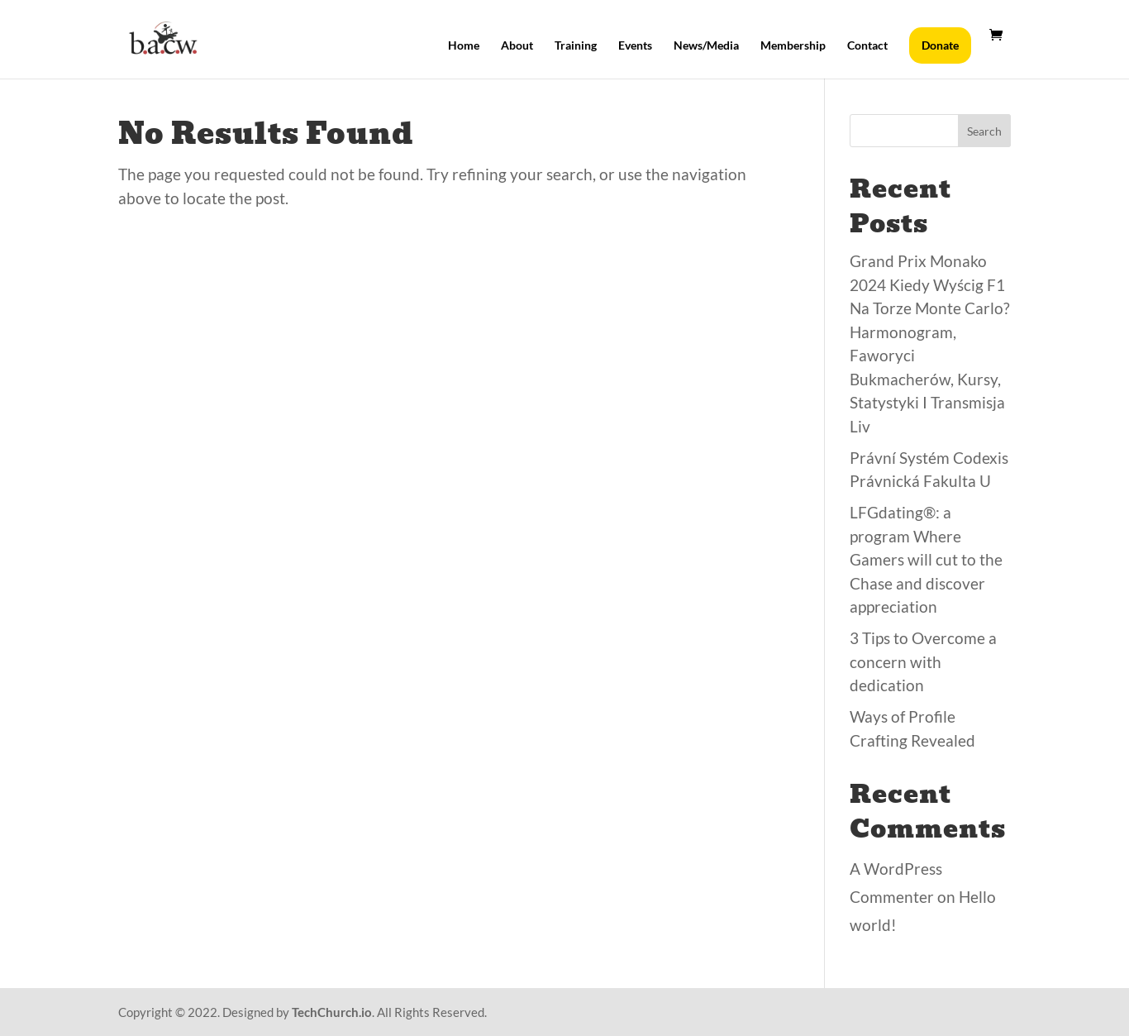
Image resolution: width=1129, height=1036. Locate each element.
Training (576, 46)
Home (463, 46)
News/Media (706, 46)
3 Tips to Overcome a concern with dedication (923, 661)
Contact (867, 46)
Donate (940, 45)
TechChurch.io (332, 1012)
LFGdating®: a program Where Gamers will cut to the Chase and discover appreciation (926, 559)
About (517, 46)
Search (984, 131)
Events (635, 46)
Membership (793, 46)
